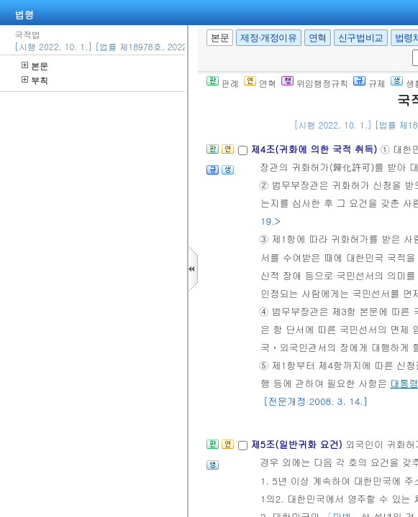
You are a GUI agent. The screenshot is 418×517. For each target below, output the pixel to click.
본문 (35, 66)
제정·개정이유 (268, 37)
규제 (369, 83)
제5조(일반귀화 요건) (297, 444)
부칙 (35, 80)
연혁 (318, 37)
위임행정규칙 (314, 83)
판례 (222, 83)
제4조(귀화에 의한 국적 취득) (315, 149)
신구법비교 (360, 37)
